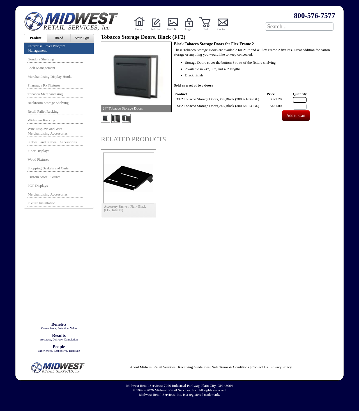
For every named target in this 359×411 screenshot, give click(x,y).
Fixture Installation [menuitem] (41, 203)
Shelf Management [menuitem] (41, 68)
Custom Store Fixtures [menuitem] (43, 177)
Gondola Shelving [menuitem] (40, 59)
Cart (205, 29)
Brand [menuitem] (59, 38)
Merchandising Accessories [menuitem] (47, 194)
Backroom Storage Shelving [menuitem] (48, 103)
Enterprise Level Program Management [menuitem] (46, 48)
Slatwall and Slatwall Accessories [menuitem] (52, 142)
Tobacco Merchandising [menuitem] (45, 94)
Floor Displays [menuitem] (38, 151)
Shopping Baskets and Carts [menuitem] (47, 168)
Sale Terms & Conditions (230, 367)
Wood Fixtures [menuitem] (38, 159)
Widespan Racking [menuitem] (41, 120)
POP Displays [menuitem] (37, 185)
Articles (155, 29)
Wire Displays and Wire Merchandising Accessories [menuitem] (47, 131)
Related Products (133, 139)
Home (138, 29)
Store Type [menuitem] (82, 38)
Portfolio (172, 29)
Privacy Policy (281, 367)
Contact (221, 29)
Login (188, 29)
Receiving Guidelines (194, 367)
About (153, 367)
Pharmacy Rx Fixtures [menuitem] (43, 85)
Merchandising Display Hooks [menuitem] (49, 76)
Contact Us (260, 367)
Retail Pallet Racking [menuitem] (42, 111)
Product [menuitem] (35, 38)
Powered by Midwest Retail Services (73, 21)
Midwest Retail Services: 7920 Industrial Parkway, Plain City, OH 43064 (179, 385)
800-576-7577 (314, 16)
